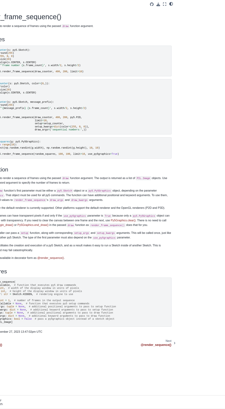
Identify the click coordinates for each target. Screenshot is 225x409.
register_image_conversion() (21, 326)
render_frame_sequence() (20, 349)
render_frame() (13, 343)
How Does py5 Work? (17, 380)
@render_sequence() (17, 354)
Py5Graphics (12, 243)
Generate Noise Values (18, 200)
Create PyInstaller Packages (21, 217)
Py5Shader (11, 259)
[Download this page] (158, 4)
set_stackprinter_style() (18, 366)
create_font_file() (14, 310)
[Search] (25, 54)
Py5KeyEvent (12, 282)
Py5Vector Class (14, 205)
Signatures (186, 20)
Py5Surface (11, 265)
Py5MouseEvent (14, 276)
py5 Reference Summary (19, 231)
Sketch (8, 237)
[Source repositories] (152, 4)
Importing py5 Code (16, 148)
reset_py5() (11, 360)
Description (186, 15)
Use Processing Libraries (19, 211)
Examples (186, 10)
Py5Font (9, 271)
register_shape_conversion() (21, 332)
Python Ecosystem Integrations (22, 174)
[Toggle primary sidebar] (55, 4)
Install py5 (10, 109)
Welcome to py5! (14, 63)
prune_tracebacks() (16, 321)
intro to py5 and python (17, 168)
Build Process (12, 386)
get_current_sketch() (16, 315)
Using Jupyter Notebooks (19, 180)
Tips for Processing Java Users (22, 114)
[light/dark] (171, 4)
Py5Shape (10, 254)
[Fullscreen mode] (164, 4)
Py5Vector (10, 287)
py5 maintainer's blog (16, 94)
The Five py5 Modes (16, 126)
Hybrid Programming (16, 137)
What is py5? (12, 77)
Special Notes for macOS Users (22, 120)
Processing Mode (14, 143)
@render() (11, 338)
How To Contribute (15, 89)
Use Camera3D (13, 194)
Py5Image (10, 248)
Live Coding (11, 154)
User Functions (13, 131)
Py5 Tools (10, 298)
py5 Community (13, 83)
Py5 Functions (13, 304)
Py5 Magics (11, 293)
